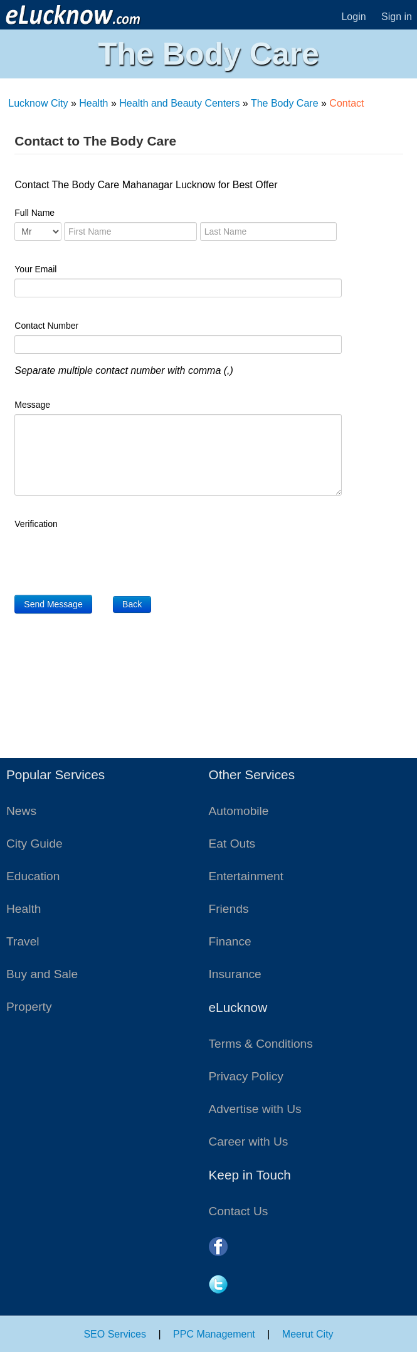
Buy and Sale (42, 974)
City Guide (34, 843)
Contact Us (238, 1211)
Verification (35, 524)
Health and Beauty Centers (179, 103)
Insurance (235, 974)
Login (353, 16)
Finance (230, 941)
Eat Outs (232, 843)
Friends (229, 908)
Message (32, 405)
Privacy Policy (246, 1076)
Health (93, 103)
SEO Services (114, 1334)
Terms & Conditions (261, 1043)
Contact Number (46, 326)
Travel (23, 941)
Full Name (34, 213)
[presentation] (109, 557)
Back (132, 604)
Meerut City (308, 1334)
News (21, 810)
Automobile (239, 810)
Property (29, 1006)
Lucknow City (38, 103)
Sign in (396, 16)
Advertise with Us (255, 1108)
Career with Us (248, 1141)
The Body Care (285, 103)
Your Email (35, 269)
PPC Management (214, 1334)
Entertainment (246, 876)
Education (33, 876)
